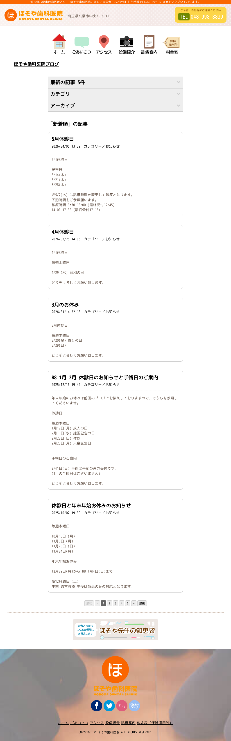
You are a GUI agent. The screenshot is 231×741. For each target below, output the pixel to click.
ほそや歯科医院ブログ (36, 64)
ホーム (63, 722)
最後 (142, 603)
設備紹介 (112, 722)
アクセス (97, 722)
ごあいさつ (79, 722)
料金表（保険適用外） (155, 722)
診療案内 (128, 722)
